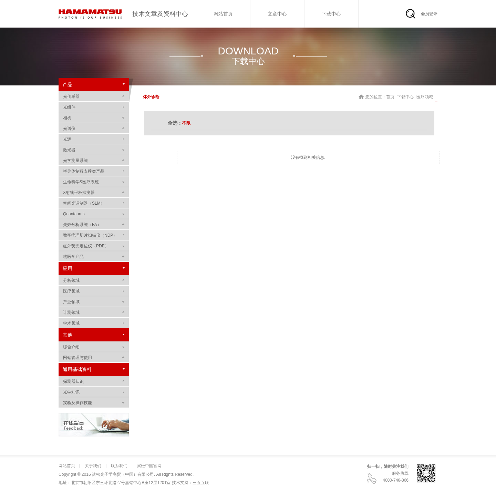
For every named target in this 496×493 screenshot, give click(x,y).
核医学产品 (93, 256)
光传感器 (93, 96)
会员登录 (429, 13)
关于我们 (92, 465)
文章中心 (277, 14)
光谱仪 (93, 128)
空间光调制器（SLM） (93, 203)
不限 (186, 123)
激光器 (93, 149)
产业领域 (93, 301)
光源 (93, 139)
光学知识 (93, 392)
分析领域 (93, 280)
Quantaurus (93, 214)
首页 (390, 96)
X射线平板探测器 (93, 192)
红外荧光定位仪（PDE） (93, 246)
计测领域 (93, 312)
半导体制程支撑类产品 (93, 171)
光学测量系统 (93, 160)
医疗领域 (93, 291)
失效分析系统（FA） (93, 224)
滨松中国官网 (149, 465)
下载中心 (331, 14)
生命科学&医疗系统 (93, 181)
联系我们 (118, 465)
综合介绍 (93, 347)
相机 (93, 117)
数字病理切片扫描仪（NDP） (93, 235)
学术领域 (93, 323)
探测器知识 (93, 381)
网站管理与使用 (93, 357)
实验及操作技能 (93, 402)
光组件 (93, 107)
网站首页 (223, 14)
